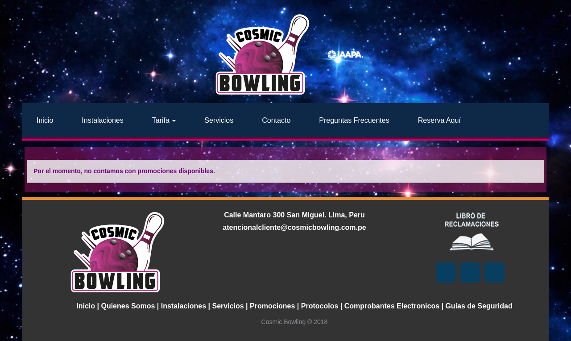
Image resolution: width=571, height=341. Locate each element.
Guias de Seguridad (478, 306)
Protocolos (320, 306)
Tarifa (164, 120)
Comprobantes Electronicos (391, 306)
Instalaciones (102, 120)
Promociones (272, 306)
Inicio (45, 120)
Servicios (218, 120)
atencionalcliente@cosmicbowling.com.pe (294, 227)
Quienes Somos (128, 306)
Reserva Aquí (439, 120)
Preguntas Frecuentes (354, 120)
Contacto (276, 120)
